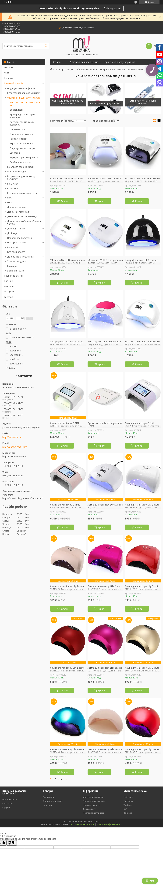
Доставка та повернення (84, 62)
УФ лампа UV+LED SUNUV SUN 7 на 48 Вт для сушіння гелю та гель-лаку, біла (105, 181)
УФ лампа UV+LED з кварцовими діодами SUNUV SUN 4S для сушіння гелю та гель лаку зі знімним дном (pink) (67, 264)
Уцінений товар (15, 270)
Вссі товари (48, 797)
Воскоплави (16, 109)
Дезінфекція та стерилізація (22, 216)
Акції (6, 72)
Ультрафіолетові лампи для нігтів (25, 104)
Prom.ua (97, 821)
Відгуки (6, 807)
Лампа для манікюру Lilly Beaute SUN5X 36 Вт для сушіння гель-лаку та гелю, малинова (105, 589)
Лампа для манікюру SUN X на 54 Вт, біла (105, 506)
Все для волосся (16, 251)
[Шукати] (46, 46)
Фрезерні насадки (16, 171)
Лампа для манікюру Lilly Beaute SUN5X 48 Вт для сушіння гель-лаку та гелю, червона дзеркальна (142, 753)
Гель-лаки (12, 183)
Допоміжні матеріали (18, 211)
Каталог (57, 62)
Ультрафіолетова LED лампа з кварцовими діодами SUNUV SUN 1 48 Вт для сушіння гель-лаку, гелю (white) (66, 345)
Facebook (9, 296)
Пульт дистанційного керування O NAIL (105, 424)
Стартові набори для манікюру (23, 92)
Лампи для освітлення (21, 133)
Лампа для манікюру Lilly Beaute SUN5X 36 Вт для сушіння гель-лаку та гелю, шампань (67, 589)
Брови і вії (12, 247)
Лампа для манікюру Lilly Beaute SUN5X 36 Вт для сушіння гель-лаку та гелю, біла (142, 507)
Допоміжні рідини (16, 206)
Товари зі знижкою (52, 801)
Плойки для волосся (21, 162)
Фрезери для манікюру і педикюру (22, 116)
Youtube (128, 804)
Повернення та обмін (94, 801)
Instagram (9, 291)
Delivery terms (112, 8)
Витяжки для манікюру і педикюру (22, 123)
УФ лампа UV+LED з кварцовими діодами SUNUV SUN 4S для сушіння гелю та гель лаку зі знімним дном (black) (105, 264)
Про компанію (9, 799)
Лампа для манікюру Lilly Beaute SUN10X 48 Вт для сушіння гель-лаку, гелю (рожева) (105, 670)
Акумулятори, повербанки (24, 157)
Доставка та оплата (93, 797)
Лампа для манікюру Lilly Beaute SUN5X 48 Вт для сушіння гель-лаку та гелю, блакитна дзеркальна (67, 753)
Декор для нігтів (16, 228)
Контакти (9, 286)
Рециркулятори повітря (22, 148)
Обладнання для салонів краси (23, 97)
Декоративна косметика (20, 256)
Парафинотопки (18, 138)
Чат (149, 880)
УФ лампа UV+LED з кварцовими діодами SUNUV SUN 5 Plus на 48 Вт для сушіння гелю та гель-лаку (142, 345)
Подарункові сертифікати (21, 88)
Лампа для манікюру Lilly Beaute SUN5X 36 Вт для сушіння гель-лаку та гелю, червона (142, 589)
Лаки (9, 197)
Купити (64, 201)
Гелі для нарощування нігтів (22, 193)
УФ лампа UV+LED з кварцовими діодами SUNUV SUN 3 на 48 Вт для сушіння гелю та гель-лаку (142, 181)
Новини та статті (13, 275)
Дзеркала (15, 152)
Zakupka (128, 812)
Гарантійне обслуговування (119, 62)
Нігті (9, 202)
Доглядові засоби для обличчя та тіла (24, 222)
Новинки (8, 77)
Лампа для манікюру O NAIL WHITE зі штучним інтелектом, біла (66, 426)
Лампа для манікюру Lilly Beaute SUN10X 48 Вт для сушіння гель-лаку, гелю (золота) (142, 670)
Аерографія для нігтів (21, 143)
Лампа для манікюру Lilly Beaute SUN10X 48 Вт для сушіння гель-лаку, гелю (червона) (67, 670)
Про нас (8, 280)
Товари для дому (16, 261)
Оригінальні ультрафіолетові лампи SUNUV (68, 102)
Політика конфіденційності (109, 824)
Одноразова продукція (19, 237)
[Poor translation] (12, 843)
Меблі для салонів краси (20, 166)
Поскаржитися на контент (82, 824)
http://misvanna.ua (11, 437)
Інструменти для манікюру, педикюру (21, 178)
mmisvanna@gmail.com (14, 447)
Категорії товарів (13, 83)
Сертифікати (89, 808)
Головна (8, 67)
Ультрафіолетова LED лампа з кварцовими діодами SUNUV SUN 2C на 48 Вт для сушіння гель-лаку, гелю (104, 345)
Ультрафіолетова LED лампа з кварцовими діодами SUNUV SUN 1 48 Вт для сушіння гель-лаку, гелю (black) (141, 264)
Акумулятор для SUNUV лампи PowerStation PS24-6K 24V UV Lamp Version (66, 181)
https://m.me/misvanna (14, 456)
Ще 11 (12, 368)
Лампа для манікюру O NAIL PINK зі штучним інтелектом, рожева (65, 507)
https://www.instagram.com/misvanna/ (22, 498)
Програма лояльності (94, 812)
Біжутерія (12, 266)
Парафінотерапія (16, 242)
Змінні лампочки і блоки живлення (143, 102)
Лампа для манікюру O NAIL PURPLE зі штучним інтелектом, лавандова (142, 426)
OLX (125, 808)
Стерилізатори (17, 129)
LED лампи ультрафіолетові (105, 103)
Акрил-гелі (12, 188)
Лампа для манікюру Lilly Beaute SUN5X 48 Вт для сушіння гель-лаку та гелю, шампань (105, 752)
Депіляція (12, 233)
